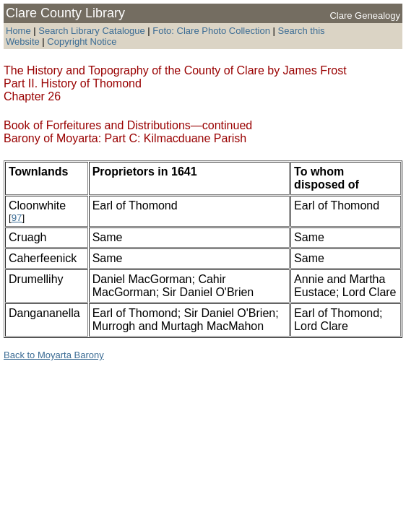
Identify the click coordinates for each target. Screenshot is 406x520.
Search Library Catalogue (91, 30)
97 (17, 217)
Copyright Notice (81, 41)
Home (18, 30)
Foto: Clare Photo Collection (212, 30)
